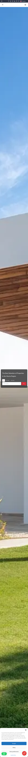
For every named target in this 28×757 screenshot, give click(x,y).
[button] (26, 730)
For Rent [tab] (7, 380)
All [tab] (3, 380)
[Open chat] (24, 753)
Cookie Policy (13, 755)
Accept (14, 743)
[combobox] (11, 383)
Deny (14, 747)
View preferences (14, 751)
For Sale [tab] (12, 380)
